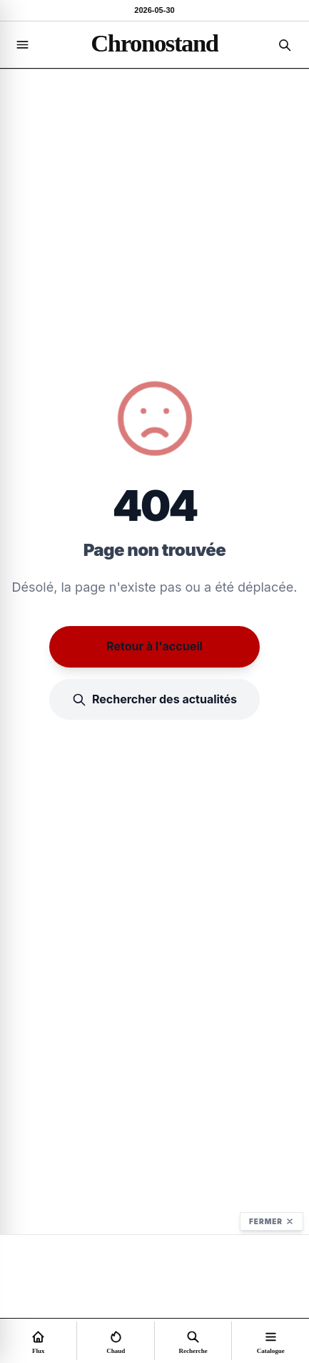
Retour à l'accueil (154, 646)
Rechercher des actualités (154, 699)
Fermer (271, 1221)
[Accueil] (154, 43)
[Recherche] (284, 45)
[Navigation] (22, 45)
